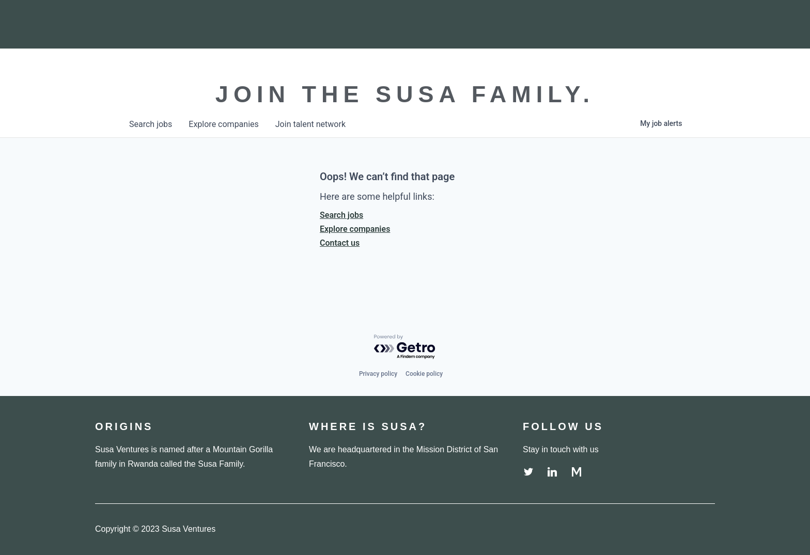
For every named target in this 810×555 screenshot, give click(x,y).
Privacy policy (378, 373)
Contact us (340, 243)
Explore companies (355, 229)
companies (223, 124)
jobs (150, 124)
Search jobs (341, 215)
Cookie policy (424, 373)
